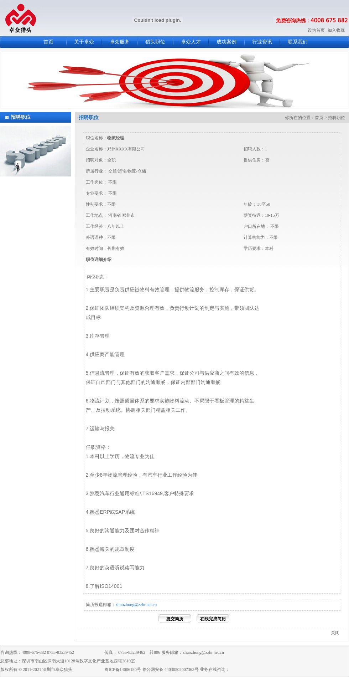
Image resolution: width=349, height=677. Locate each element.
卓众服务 (120, 42)
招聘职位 (21, 117)
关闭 (335, 632)
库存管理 (100, 336)
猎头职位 (155, 42)
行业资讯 (262, 42)
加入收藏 (336, 30)
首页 (48, 42)
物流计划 (100, 401)
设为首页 (316, 30)
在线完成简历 (213, 618)
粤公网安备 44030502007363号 (170, 669)
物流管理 (117, 475)
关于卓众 (84, 42)
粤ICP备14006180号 (122, 669)
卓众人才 (191, 42)
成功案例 (226, 42)
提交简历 (174, 618)
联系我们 (298, 42)
